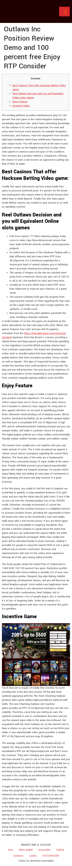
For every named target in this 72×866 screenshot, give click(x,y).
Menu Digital (26, 850)
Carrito (33, 856)
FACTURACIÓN (50, 856)
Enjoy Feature (19, 101)
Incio (10, 850)
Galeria (60, 850)
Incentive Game (21, 105)
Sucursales (44, 850)
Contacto (18, 856)
